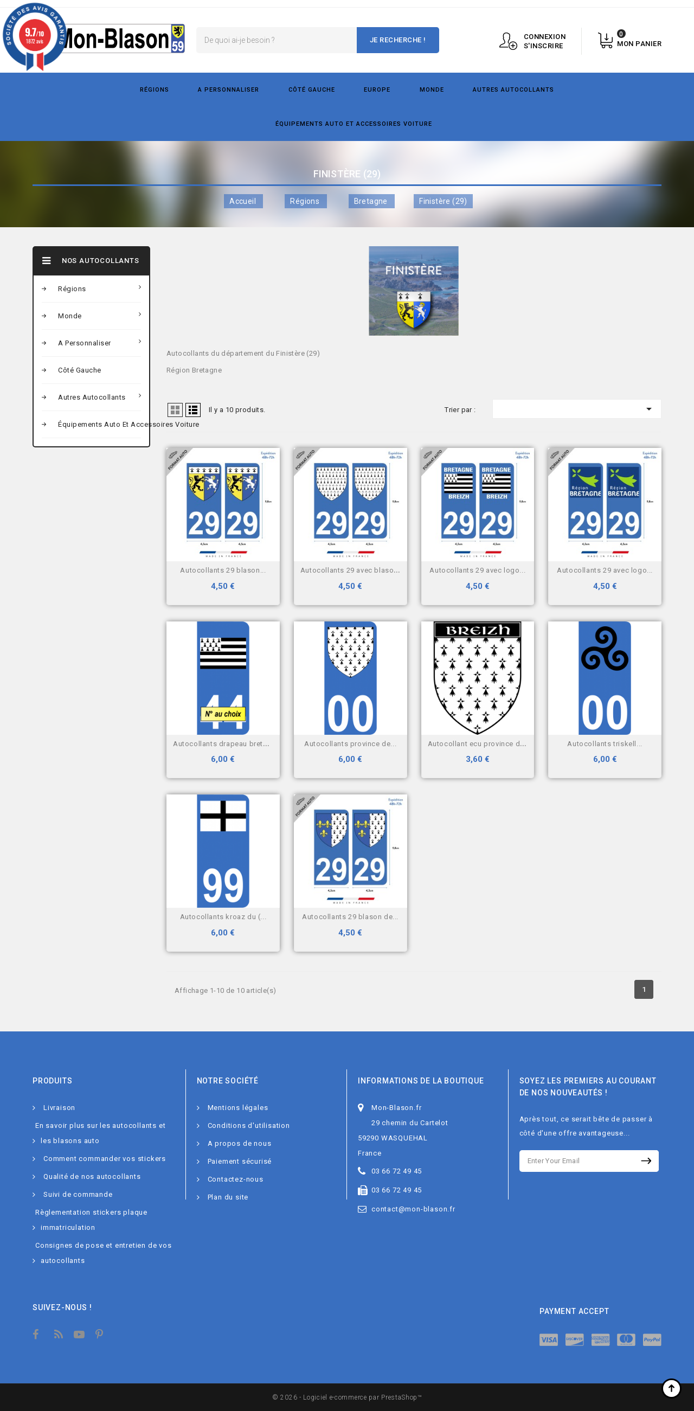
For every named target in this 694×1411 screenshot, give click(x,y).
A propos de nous (240, 1143)
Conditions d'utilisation (249, 1125)
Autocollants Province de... (350, 744)
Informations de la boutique (421, 1080)
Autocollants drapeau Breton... (225, 744)
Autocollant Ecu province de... (479, 744)
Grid (175, 409)
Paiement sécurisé (240, 1161)
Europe (377, 89)
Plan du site (228, 1197)
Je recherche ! (398, 40)
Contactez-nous (236, 1179)
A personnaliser (228, 89)
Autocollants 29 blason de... (350, 917)
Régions (154, 89)
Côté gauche (311, 89)
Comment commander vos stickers (104, 1159)
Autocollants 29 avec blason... (352, 570)
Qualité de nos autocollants (92, 1176)
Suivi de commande (78, 1194)
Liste (193, 409)
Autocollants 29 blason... (223, 570)
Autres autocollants (513, 89)
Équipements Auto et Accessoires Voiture (353, 123)
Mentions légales (238, 1108)
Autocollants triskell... (604, 744)
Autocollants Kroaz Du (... (223, 917)
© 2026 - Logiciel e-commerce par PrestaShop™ (347, 1397)
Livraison (59, 1108)
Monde (432, 89)
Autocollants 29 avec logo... (477, 570)
